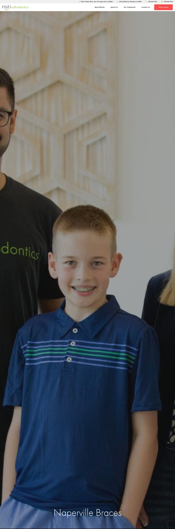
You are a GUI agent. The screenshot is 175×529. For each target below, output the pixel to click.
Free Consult (163, 7)
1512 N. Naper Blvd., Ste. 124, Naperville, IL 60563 (96, 2)
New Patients (100, 7)
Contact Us (146, 7)
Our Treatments (129, 7)
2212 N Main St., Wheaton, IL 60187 (129, 2)
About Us (114, 7)
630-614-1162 (151, 2)
